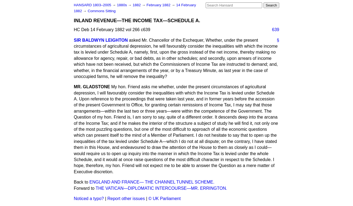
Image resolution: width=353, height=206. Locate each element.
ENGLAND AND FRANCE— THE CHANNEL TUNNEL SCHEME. (151, 182)
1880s (122, 5)
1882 (137, 5)
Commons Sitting (102, 11)
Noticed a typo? (89, 198)
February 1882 (158, 5)
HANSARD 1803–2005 (92, 5)
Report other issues (126, 198)
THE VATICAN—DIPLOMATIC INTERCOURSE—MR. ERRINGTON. (161, 188)
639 (275, 29)
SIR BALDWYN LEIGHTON (101, 40)
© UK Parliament (164, 198)
